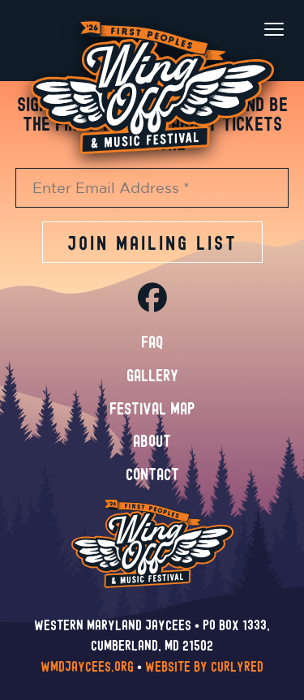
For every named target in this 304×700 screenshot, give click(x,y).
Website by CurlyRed (204, 667)
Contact (152, 475)
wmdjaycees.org (87, 667)
